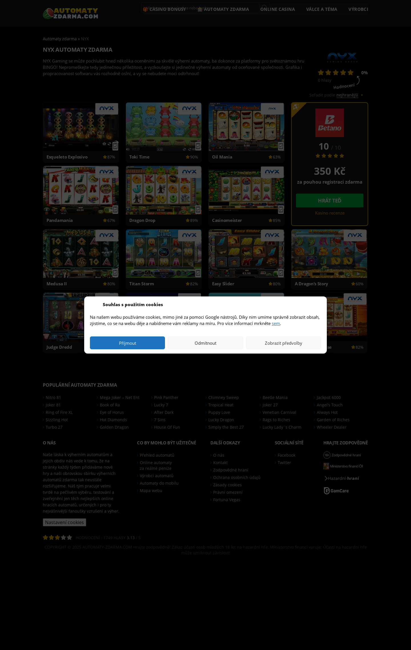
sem (276, 323)
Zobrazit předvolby (283, 343)
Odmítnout (205, 343)
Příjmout (127, 343)
